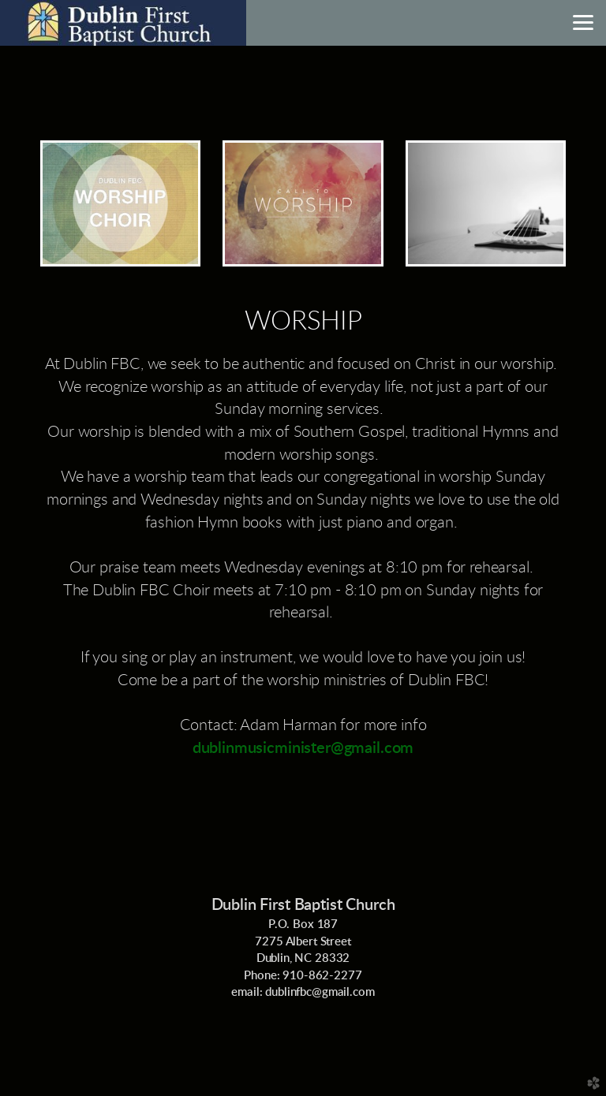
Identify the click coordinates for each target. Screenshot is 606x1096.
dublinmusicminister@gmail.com (303, 748)
